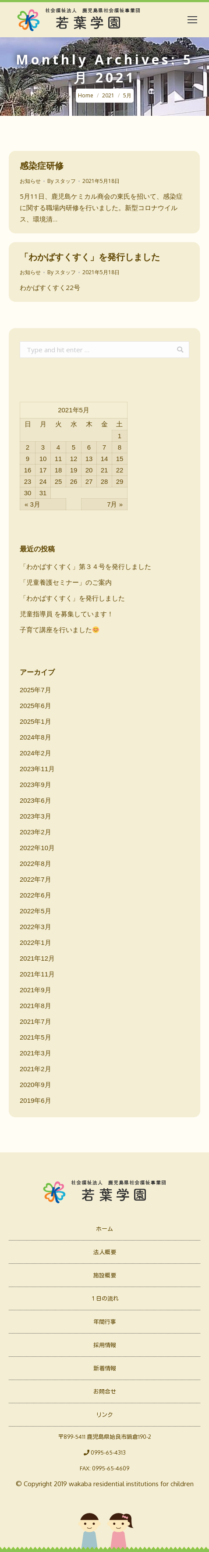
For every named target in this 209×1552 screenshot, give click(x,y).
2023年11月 (37, 768)
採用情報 (104, 1344)
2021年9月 (35, 990)
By (61, 181)
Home (85, 95)
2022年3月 (35, 926)
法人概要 (104, 1251)
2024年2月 (35, 753)
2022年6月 (35, 895)
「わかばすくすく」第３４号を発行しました (85, 566)
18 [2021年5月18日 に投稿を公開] (58, 470)
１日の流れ (104, 1298)
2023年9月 (35, 784)
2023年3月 (35, 816)
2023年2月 (35, 832)
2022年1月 (35, 942)
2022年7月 (35, 879)
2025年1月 (35, 721)
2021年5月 (35, 1037)
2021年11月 (37, 974)
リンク (104, 1414)
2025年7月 (35, 690)
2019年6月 (35, 1100)
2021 (108, 95)
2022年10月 (37, 847)
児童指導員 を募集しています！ (66, 614)
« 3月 (32, 504)
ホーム (104, 1228)
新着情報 (104, 1368)
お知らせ (30, 181)
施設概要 (104, 1275)
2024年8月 (35, 737)
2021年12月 (37, 958)
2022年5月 (35, 911)
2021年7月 (35, 1021)
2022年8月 (35, 863)
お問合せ (104, 1391)
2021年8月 (35, 1005)
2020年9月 (35, 1084)
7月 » (115, 504)
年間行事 (104, 1321)
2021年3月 (35, 1053)
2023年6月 (35, 800)
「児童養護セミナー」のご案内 (66, 582)
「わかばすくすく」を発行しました (90, 257)
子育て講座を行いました (59, 629)
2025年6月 (35, 705)
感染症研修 (42, 166)
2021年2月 (35, 1069)
